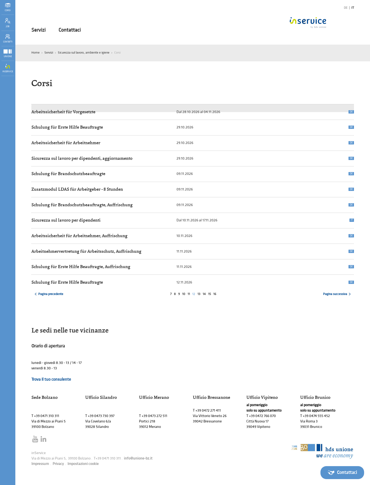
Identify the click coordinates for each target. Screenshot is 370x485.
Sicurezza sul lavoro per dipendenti (66, 220)
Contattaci (70, 30)
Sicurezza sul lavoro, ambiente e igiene (83, 53)
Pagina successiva (335, 294)
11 (189, 294)
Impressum (40, 464)
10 (183, 294)
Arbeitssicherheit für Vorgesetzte (63, 111)
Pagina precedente (50, 294)
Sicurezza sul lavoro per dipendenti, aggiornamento (81, 158)
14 (204, 294)
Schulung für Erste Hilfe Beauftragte (67, 127)
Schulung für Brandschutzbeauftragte (68, 173)
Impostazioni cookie (83, 464)
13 (199, 294)
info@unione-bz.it (138, 458)
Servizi (38, 30)
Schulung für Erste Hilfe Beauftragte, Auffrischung (80, 266)
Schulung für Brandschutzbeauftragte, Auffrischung (82, 204)
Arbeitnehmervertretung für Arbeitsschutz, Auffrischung (86, 251)
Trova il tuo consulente (51, 379)
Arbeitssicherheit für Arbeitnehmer (65, 142)
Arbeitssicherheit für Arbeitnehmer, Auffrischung (79, 235)
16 (214, 294)
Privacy (58, 464)
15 (209, 294)
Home (35, 53)
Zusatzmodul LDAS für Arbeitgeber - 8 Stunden (77, 189)
